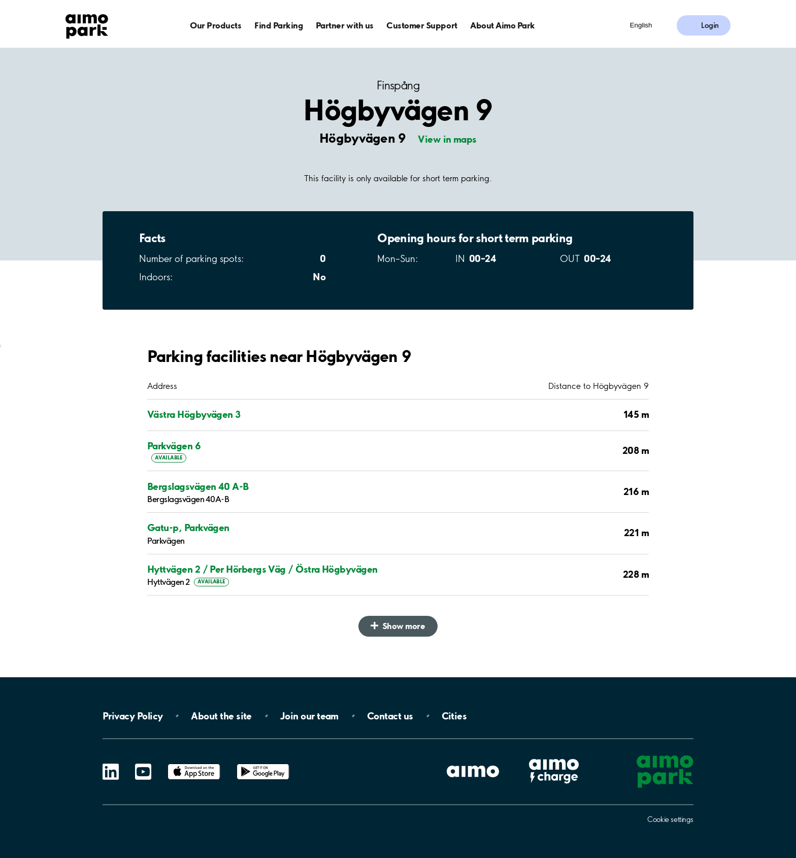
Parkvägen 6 (174, 446)
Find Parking (278, 25)
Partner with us (345, 25)
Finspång (398, 85)
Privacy (132, 716)
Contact (390, 716)
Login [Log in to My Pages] (710, 25)
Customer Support (421, 25)
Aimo (554, 757)
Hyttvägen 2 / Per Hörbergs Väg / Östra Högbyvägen (262, 569)
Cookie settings (670, 819)
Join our (309, 716)
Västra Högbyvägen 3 (194, 414)
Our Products (215, 25)
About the (221, 716)
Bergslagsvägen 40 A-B (198, 486)
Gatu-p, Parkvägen (188, 527)
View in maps (447, 139)
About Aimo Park (502, 25)
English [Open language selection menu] (641, 25)
